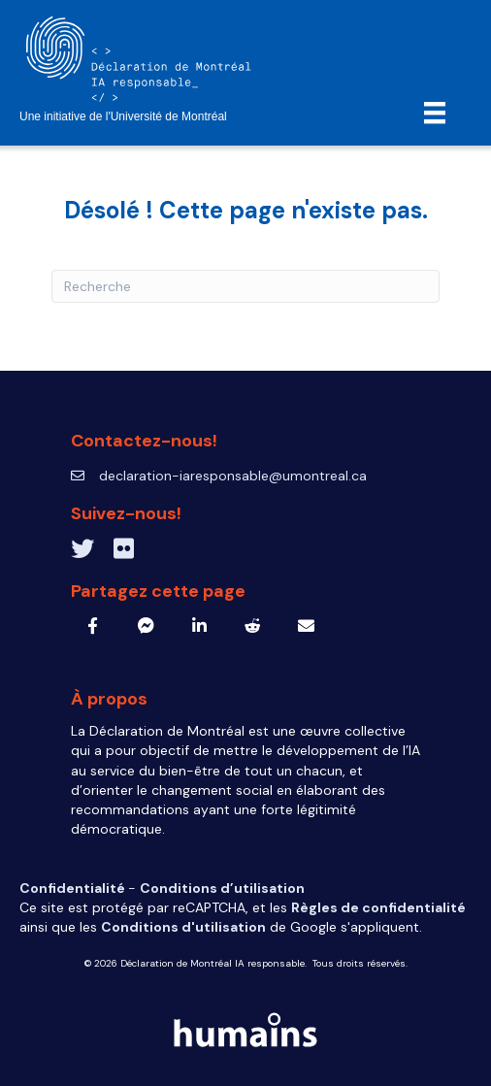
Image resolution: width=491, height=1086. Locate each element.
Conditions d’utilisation (222, 888)
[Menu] (434, 112)
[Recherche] (245, 286)
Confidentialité (73, 888)
